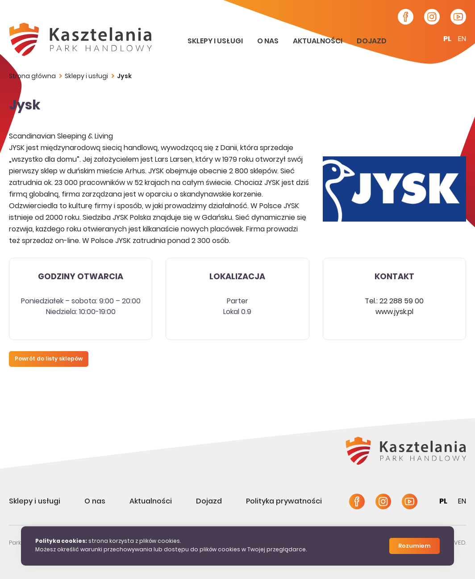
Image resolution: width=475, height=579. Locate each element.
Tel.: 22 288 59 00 (394, 301)
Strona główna (32, 76)
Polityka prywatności (284, 502)
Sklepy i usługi (216, 41)
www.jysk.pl (394, 312)
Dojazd (372, 41)
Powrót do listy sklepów (49, 359)
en (462, 39)
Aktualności (318, 41)
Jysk (124, 76)
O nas (268, 41)
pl (447, 39)
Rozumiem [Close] (414, 546)
